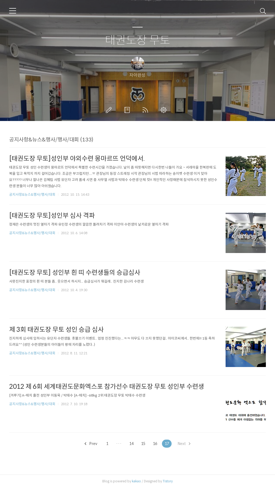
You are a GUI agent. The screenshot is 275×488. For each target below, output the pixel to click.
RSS (146, 110)
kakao (136, 481)
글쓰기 (109, 110)
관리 (164, 110)
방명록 (128, 110)
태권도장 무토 (137, 40)
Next (184, 443)
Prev (91, 443)
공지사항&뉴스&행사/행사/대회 (32, 194)
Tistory (168, 481)
